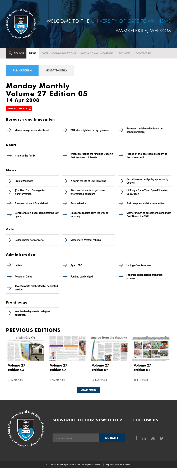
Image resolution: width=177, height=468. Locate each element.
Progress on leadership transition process (144, 277)
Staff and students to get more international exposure (88, 192)
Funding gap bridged (82, 276)
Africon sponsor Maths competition (146, 203)
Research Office (23, 276)
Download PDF (19, 108)
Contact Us (143, 53)
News (32, 53)
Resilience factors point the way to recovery (89, 215)
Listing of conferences (139, 265)
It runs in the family (25, 155)
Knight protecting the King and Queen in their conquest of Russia (92, 156)
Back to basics (78, 203)
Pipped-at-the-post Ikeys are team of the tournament (147, 156)
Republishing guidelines (118, 464)
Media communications (97, 53)
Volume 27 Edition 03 (58, 367)
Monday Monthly (56, 70)
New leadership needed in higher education (32, 313)
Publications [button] (22, 70)
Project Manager (24, 181)
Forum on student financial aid (31, 203)
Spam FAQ (76, 265)
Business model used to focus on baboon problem (144, 130)
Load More (88, 389)
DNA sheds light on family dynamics (90, 130)
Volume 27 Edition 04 (16, 367)
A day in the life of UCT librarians (88, 181)
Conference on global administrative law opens (37, 215)
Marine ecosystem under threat (32, 130)
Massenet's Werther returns (86, 240)
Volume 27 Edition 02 (100, 367)
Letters (18, 265)
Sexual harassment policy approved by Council (148, 181)
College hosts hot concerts (29, 240)
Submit (111, 438)
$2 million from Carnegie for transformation (30, 192)
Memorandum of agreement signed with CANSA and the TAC (149, 215)
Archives (124, 53)
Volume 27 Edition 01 (142, 367)
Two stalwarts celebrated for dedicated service (36, 288)
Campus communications (58, 53)
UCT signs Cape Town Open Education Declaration (147, 192)
